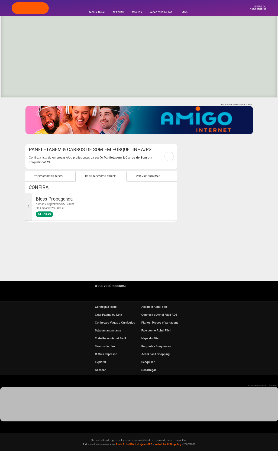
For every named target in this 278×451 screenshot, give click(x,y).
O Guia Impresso (106, 354)
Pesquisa (137, 12)
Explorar (118, 12)
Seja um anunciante (108, 330)
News (184, 12)
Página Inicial (97, 12)
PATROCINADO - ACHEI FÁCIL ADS (236, 104)
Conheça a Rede (105, 306)
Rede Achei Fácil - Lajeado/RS (134, 444)
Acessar (100, 370)
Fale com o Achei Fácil (156, 330)
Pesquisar (148, 362)
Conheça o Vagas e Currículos (115, 322)
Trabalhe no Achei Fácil (110, 338)
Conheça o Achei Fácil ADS (159, 314)
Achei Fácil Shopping (155, 354)
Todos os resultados (48, 176)
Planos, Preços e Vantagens (159, 322)
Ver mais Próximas (148, 176)
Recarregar (148, 370)
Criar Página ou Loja (108, 314)
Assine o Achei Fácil (154, 306)
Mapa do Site (149, 338)
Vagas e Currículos (161, 12)
